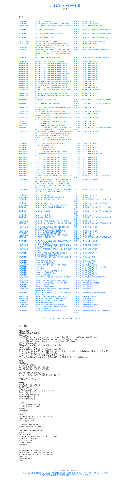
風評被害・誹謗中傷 (52, 475)
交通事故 (78, 473)
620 (80, 318)
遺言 (73, 473)
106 (50, 318)
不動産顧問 (55, 473)
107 (54, 318)
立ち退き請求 (47, 473)
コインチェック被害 (27, 473)
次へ (84, 318)
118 (63, 318)
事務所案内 (86, 475)
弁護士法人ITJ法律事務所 (65, 5)
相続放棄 (68, 473)
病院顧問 (74, 475)
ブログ (80, 475)
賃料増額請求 (38, 473)
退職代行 (62, 473)
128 (67, 318)
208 (71, 318)
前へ (45, 318)
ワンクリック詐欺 (87, 473)
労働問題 (96, 473)
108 (58, 318)
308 (76, 318)
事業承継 (43, 475)
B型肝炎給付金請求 (65, 475)
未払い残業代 (104, 473)
